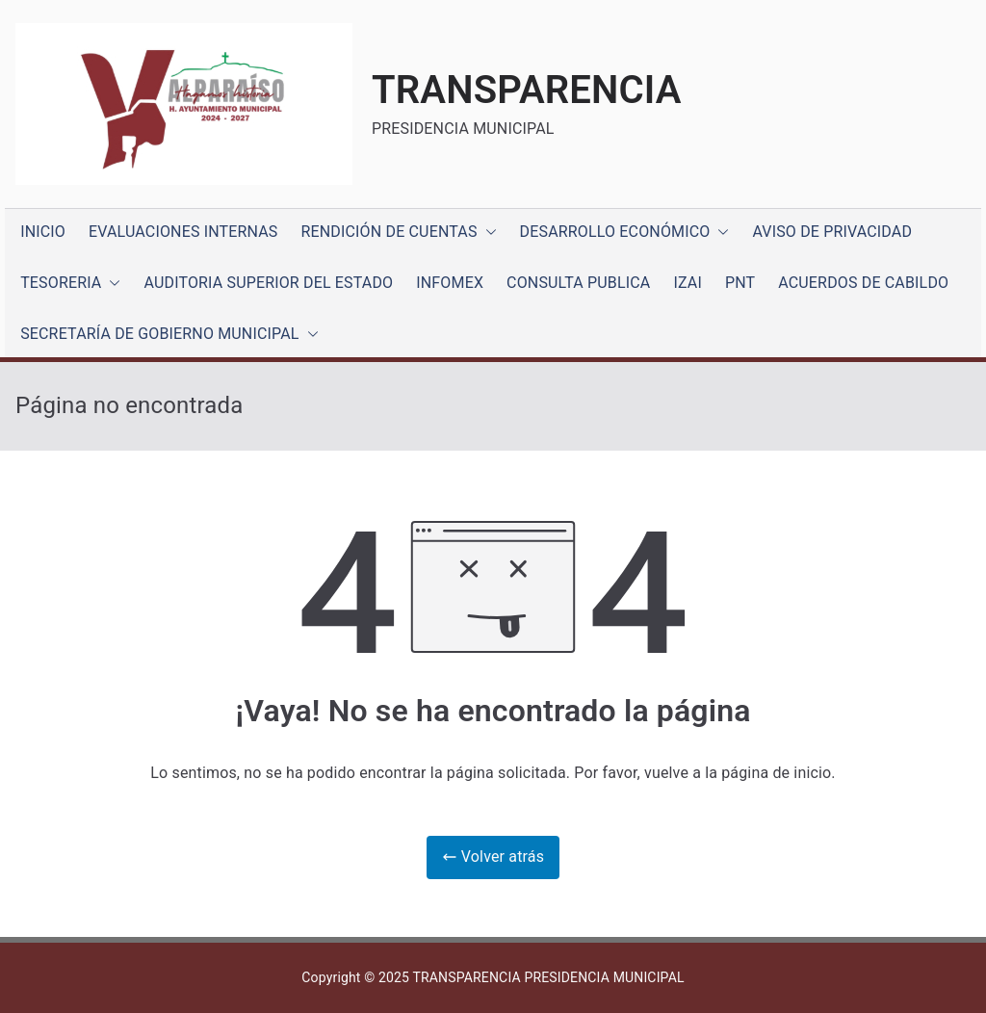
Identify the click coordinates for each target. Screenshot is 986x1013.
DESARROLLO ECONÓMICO (625, 233)
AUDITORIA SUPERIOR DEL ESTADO (268, 282)
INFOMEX (449, 282)
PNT (740, 282)
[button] (487, 233)
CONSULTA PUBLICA (578, 282)
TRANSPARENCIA (527, 90)
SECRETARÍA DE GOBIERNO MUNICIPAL (169, 335)
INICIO (42, 231)
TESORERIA (70, 284)
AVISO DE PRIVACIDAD (832, 231)
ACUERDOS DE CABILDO (863, 282)
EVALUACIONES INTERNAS (183, 231)
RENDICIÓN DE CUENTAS (399, 233)
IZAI (687, 282)
